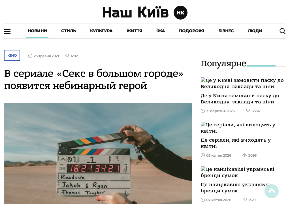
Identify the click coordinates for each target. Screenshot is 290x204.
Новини (37, 30)
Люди (255, 30)
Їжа (160, 30)
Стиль (68, 30)
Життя (134, 30)
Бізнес (226, 30)
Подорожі (191, 30)
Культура (101, 30)
